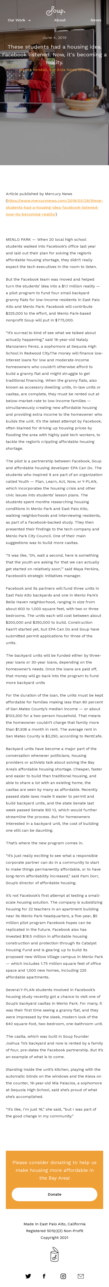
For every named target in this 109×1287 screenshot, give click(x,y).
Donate (55, 1194)
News (96, 20)
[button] (18, 20)
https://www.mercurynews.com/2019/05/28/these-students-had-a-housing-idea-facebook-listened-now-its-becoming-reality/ (54, 207)
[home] (54, 11)
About (60, 20)
